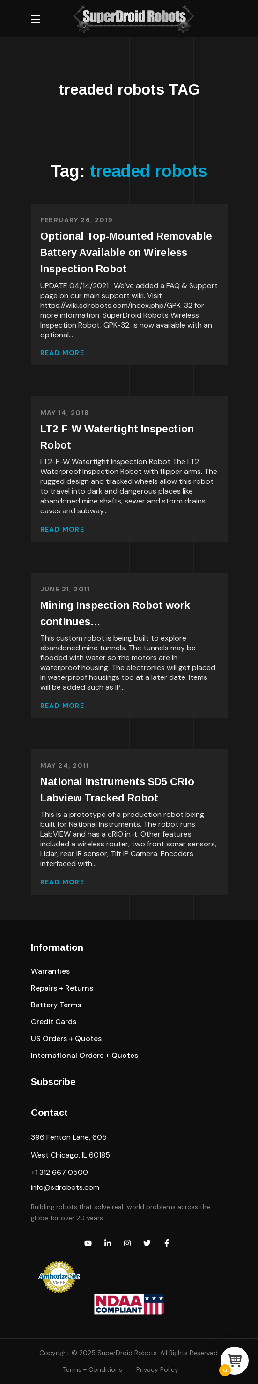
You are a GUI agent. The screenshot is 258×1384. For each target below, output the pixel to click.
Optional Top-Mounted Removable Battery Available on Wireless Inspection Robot (126, 252)
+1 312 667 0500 (59, 1172)
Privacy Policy (157, 1369)
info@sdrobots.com (65, 1187)
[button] (50, 971)
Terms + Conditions (92, 1369)
